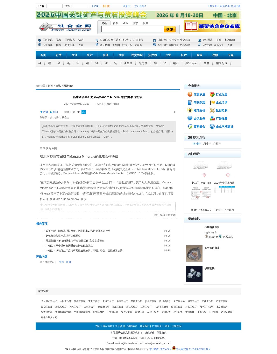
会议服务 (196, 118)
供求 (135, 23)
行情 (59, 55)
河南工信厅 (75, 306)
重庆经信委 (179, 301)
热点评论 (70, 45)
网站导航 (108, 326)
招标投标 (174, 39)
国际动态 (68, 85)
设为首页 (225, 6)
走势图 (116, 45)
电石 (176, 63)
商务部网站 (98, 312)
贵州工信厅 (150, 301)
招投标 (152, 55)
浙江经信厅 (132, 306)
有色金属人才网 (49, 317)
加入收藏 (235, 6)
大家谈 (138, 45)
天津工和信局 (206, 306)
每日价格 (105, 39)
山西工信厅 (177, 306)
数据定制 (218, 110)
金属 (206, 63)
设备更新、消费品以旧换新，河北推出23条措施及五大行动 (78, 230)
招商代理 (185, 45)
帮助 (166, 326)
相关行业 (221, 63)
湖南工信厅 (46, 306)
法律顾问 (177, 326)
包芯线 (143, 63)
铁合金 (128, 63)
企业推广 (163, 45)
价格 (115, 23)
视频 (58, 39)
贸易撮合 (196, 126)
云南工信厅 (136, 301)
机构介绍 (230, 39)
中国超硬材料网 (63, 312)
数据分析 (127, 45)
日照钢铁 (213, 312)
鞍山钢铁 (178, 312)
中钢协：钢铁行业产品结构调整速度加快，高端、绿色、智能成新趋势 (84, 250)
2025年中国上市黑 (224, 182)
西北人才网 (227, 312)
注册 (68, 261)
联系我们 (145, 326)
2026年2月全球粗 (224, 210)
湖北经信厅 (61, 306)
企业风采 (208, 39)
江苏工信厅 (146, 306)
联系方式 (226, 236)
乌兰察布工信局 (49, 301)
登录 (61, 261)
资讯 (104, 23)
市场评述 (127, 39)
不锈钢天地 (112, 312)
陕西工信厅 (122, 301)
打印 (54, 112)
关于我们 (120, 326)
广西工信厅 (207, 301)
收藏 (44, 112)
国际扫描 (70, 39)
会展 (145, 23)
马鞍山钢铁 (153, 312)
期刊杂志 (196, 102)
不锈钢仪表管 (212, 227)
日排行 (197, 143)
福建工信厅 (117, 306)
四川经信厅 (165, 301)
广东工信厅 (221, 301)
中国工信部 (65, 301)
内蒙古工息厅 (161, 306)
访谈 (80, 39)
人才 (229, 45)
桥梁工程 (139, 312)
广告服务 (218, 118)
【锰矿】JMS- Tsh (201, 182)
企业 (125, 23)
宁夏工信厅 (94, 301)
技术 (184, 55)
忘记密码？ (141, 6)
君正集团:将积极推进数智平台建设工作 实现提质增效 (75, 240)
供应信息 (163, 39)
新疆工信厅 (79, 301)
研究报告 (208, 45)
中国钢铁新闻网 (82, 312)
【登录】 (96, 6)
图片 (58, 45)
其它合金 (191, 63)
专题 (80, 45)
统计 (90, 55)
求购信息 (174, 45)
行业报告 (218, 94)
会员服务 (219, 45)
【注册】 (107, 6)
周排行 (207, 143)
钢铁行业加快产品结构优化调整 (63, 235)
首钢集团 (189, 312)
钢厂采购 (116, 39)
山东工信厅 (89, 306)
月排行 (217, 143)
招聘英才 (132, 326)
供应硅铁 (209, 268)
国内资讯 (47, 39)
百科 (218, 39)
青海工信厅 (108, 301)
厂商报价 (138, 39)
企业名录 (218, 102)
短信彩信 (196, 110)
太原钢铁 (166, 312)
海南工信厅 (193, 301)
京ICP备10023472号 (160, 349)
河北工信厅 (191, 306)
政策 (199, 55)
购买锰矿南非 (212, 247)
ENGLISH (213, 6)
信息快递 (196, 94)
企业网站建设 (221, 126)
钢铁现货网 (127, 312)
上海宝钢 (201, 312)
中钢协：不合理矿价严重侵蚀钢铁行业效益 (69, 245)
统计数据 (105, 45)
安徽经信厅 (103, 306)
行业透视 (47, 45)
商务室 (126, 6)
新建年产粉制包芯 (201, 210)
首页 (43, 55)
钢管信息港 (46, 312)
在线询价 (211, 236)
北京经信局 (221, 306)
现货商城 (185, 39)
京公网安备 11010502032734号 (193, 349)
